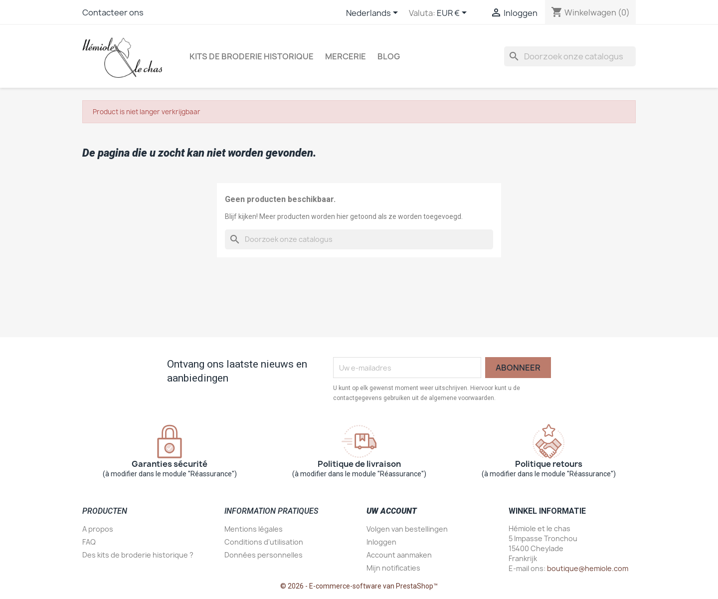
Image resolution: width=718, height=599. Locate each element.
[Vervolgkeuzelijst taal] (373, 13)
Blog (388, 56)
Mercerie (345, 56)
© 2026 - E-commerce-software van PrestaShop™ (359, 586)
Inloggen (381, 542)
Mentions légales (253, 529)
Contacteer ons (113, 12)
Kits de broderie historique (251, 56)
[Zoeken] (570, 56)
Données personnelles (263, 555)
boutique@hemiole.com (587, 568)
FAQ (89, 542)
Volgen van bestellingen (407, 529)
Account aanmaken (399, 555)
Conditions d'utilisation (263, 542)
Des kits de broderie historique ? (137, 555)
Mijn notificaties (393, 568)
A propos (97, 529)
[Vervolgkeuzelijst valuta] (453, 13)
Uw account (391, 511)
